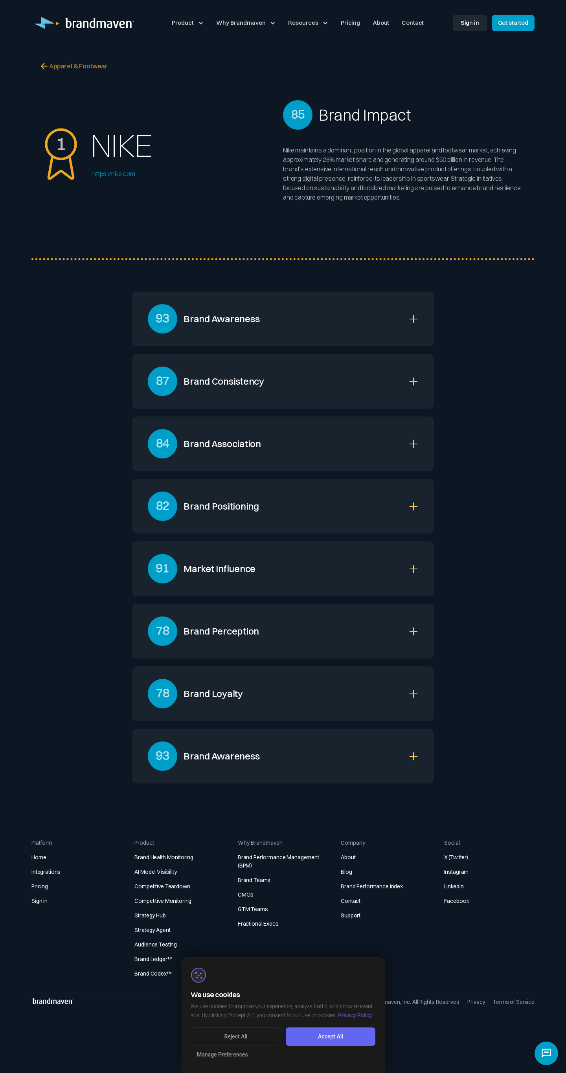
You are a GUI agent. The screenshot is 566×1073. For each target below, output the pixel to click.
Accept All (330, 1036)
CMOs (246, 894)
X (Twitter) (456, 857)
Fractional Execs (258, 923)
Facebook (456, 900)
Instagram (456, 871)
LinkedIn (454, 886)
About (381, 22)
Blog (346, 871)
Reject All (235, 1036)
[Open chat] (546, 1053)
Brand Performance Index (372, 886)
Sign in (470, 22)
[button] (187, 23)
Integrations (46, 871)
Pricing (350, 22)
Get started (513, 22)
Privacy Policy (355, 1015)
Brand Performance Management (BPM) (278, 861)
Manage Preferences (222, 1054)
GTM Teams (253, 909)
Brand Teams (254, 880)
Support (350, 915)
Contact (413, 22)
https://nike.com (113, 174)
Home (38, 857)
